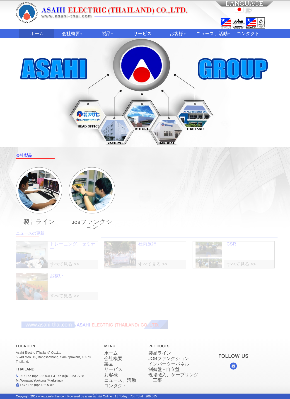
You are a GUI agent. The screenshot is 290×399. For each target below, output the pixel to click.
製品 (108, 363)
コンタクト (248, 33)
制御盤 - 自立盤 (164, 369)
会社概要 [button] (72, 33)
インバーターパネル (168, 363)
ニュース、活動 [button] (213, 33)
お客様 (111, 374)
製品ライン (39, 218)
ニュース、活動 (120, 380)
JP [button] (244, 10)
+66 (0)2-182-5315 (41, 385)
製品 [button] (107, 33)
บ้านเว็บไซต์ (93, 396)
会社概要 (113, 358)
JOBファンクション (92, 207)
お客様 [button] (178, 33)
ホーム (42, 33)
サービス (142, 33)
